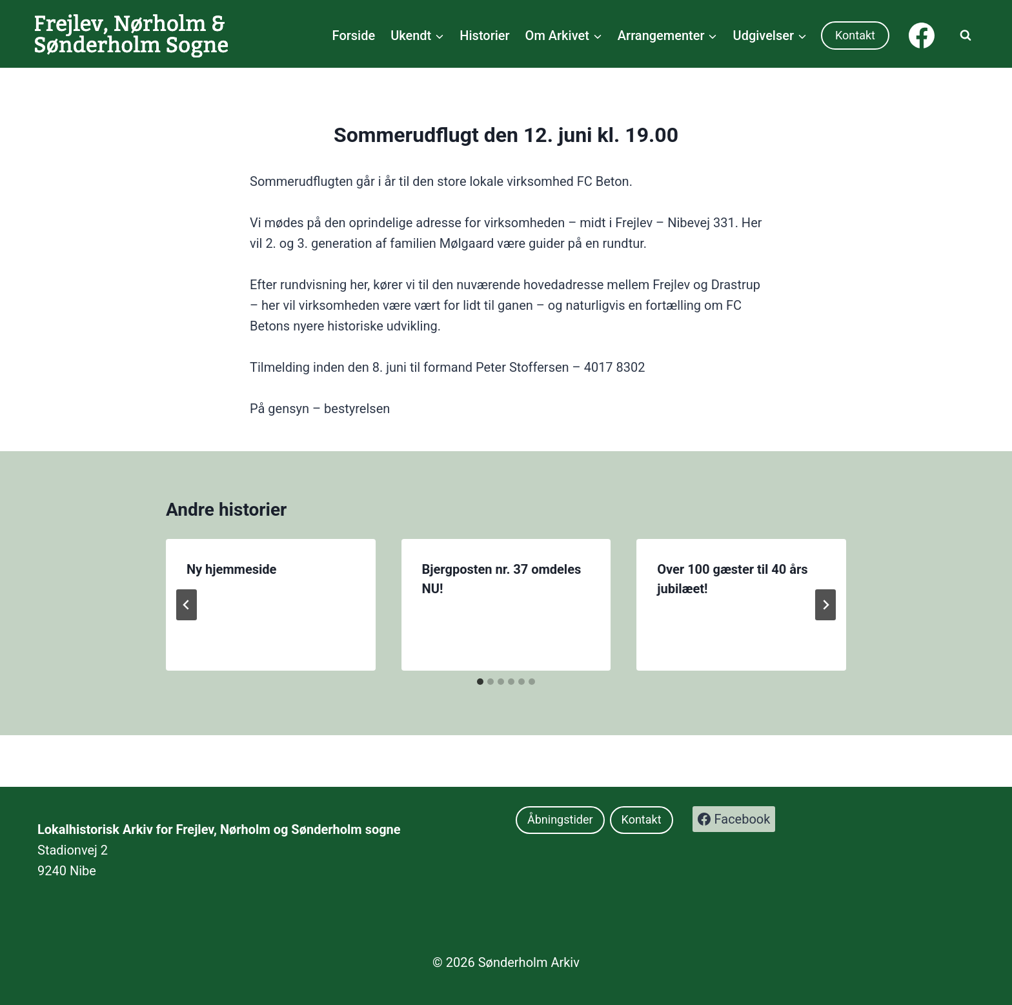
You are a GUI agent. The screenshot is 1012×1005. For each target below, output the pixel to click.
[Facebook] (921, 35)
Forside (354, 35)
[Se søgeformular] (965, 35)
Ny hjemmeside (231, 569)
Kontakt (855, 35)
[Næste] (825, 604)
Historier (484, 35)
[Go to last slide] (186, 604)
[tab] (480, 681)
